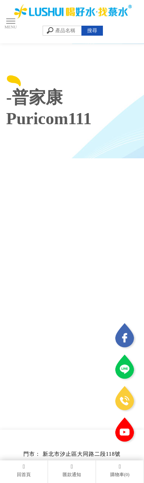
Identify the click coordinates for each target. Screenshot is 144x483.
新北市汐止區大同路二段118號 (82, 454)
